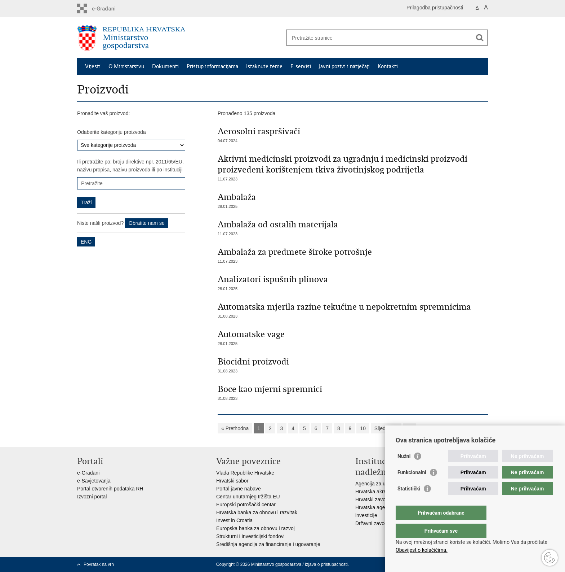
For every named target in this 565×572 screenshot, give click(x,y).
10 (363, 428)
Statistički (408, 503)
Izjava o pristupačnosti (326, 564)
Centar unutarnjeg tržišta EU (248, 496)
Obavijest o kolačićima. (422, 550)
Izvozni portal (92, 496)
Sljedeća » (386, 428)
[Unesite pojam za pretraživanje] (379, 38)
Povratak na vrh (99, 564)
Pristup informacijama (212, 66)
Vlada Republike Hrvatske (245, 473)
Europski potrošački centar (246, 504)
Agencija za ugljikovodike (383, 483)
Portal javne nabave (238, 489)
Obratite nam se (147, 223)
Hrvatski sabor (232, 481)
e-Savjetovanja (94, 481)
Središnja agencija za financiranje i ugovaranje (268, 544)
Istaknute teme (264, 66)
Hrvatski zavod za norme (383, 499)
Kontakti (388, 66)
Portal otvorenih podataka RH (110, 489)
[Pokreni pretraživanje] (479, 37)
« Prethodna (235, 428)
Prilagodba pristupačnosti (434, 7)
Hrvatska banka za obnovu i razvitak (256, 512)
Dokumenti (165, 66)
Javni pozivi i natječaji (344, 66)
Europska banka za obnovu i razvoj (255, 528)
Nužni (403, 470)
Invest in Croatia (234, 520)
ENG (86, 242)
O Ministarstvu (126, 66)
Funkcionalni (411, 487)
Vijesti (93, 66)
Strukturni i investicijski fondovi (250, 536)
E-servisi (300, 66)
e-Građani (88, 473)
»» (409, 428)
